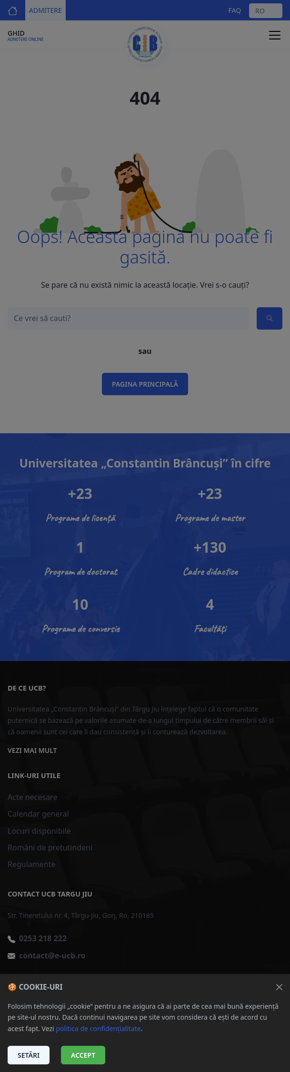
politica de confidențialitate (98, 1028)
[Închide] (279, 987)
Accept (83, 1055)
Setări (29, 1055)
